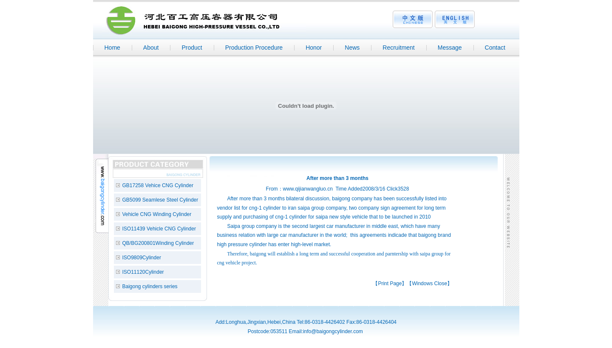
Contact (495, 47)
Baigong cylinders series (150, 286)
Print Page (390, 283)
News (352, 47)
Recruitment (398, 47)
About (151, 47)
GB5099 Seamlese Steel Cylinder (160, 200)
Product (191, 47)
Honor (314, 47)
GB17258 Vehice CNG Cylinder (157, 185)
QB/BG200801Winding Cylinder (158, 243)
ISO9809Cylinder (141, 258)
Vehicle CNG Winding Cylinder (157, 214)
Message (450, 47)
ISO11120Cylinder (143, 272)
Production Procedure (254, 47)
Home (112, 47)
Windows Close (429, 283)
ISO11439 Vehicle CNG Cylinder (159, 229)
